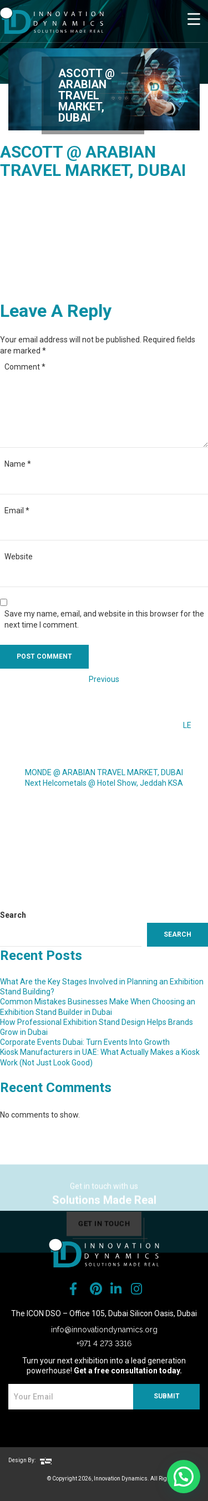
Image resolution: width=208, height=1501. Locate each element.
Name (17, 463)
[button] (183, 1476)
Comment (24, 366)
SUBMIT (167, 1396)
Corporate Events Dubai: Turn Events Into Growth (85, 1042)
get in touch (104, 1232)
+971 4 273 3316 (104, 1343)
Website (18, 556)
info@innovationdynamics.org (104, 1329)
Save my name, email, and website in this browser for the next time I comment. (104, 619)
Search (13, 915)
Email (16, 510)
